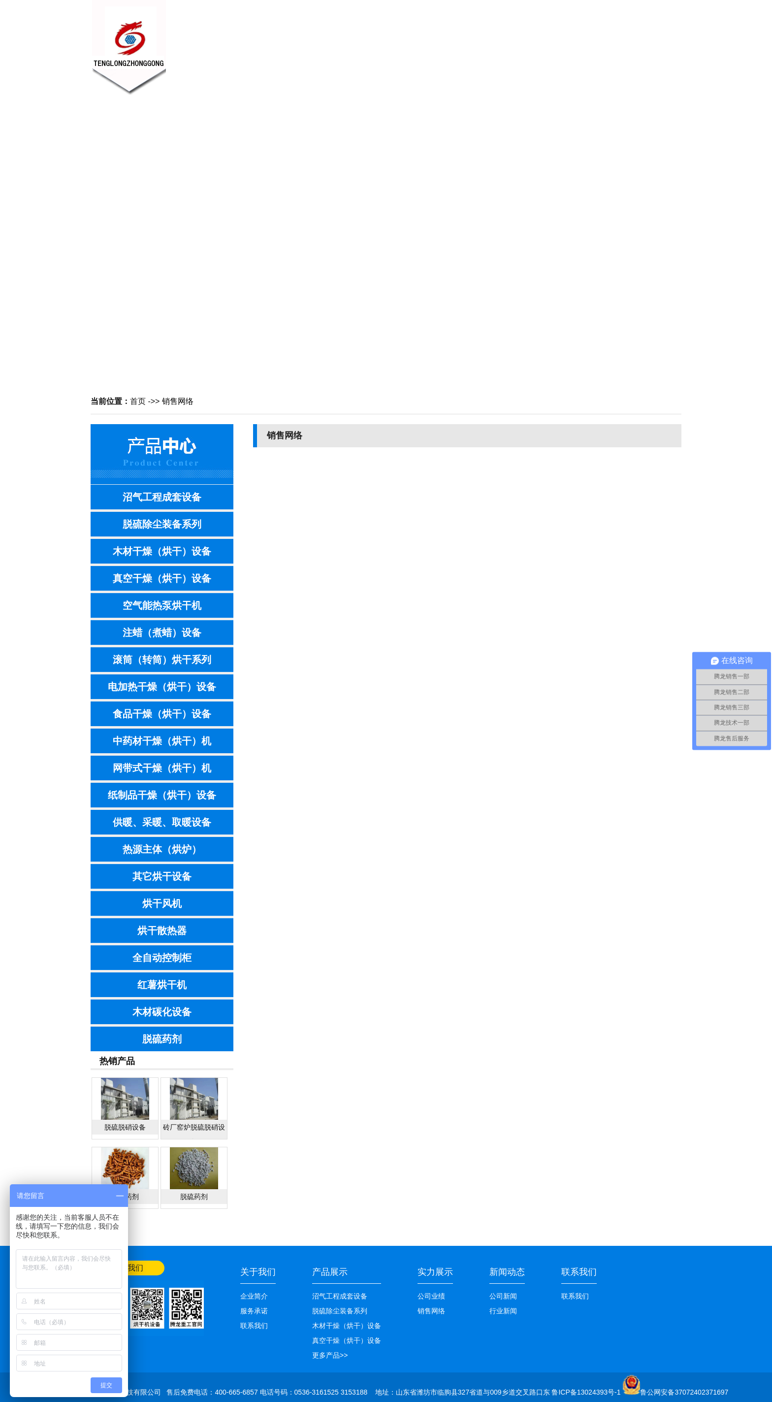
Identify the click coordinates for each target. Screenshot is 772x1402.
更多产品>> (330, 1355)
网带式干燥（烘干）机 (162, 768)
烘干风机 (162, 903)
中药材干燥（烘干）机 (162, 740)
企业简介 (254, 1296)
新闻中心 (322, 42)
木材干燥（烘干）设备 (162, 551)
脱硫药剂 (162, 1039)
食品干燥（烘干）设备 (162, 713)
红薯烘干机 (162, 984)
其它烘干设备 (162, 876)
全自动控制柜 (162, 957)
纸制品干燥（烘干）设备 (162, 795)
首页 (138, 401)
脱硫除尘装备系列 (162, 524)
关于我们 (272, 42)
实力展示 (435, 1272)
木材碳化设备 (162, 1011)
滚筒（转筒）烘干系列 (162, 659)
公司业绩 (519, 42)
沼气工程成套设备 (162, 497)
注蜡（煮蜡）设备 (162, 632)
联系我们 (568, 42)
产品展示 (371, 42)
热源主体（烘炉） (162, 849)
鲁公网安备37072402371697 (684, 1392)
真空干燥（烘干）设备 (162, 578)
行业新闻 (503, 1311)
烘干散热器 (162, 930)
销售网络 (469, 42)
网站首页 (667, 8)
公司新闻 (503, 1296)
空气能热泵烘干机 (162, 605)
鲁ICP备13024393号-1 (586, 1392)
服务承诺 (254, 1311)
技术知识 (420, 42)
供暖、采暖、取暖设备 (162, 822)
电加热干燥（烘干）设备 (162, 686)
